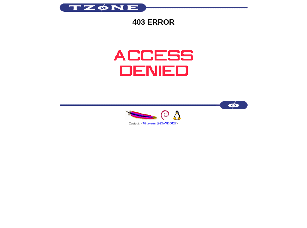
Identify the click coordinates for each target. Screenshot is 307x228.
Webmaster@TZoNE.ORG (159, 123)
